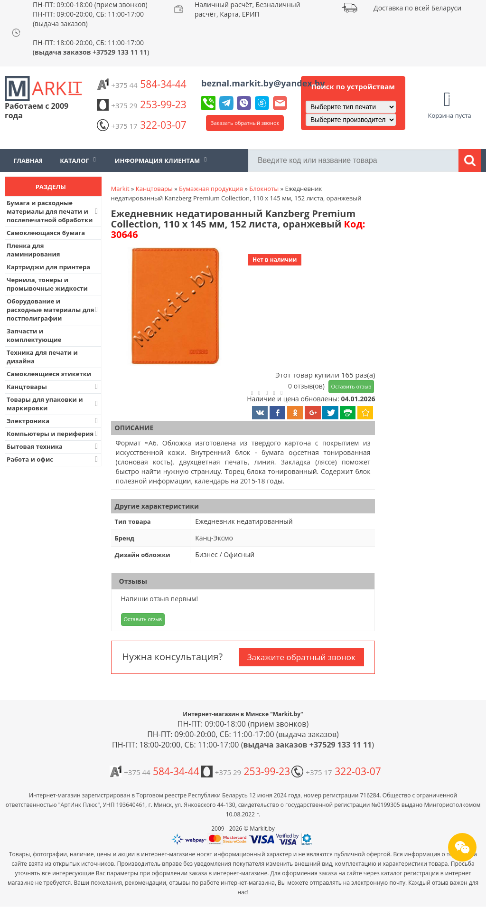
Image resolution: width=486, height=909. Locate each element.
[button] (174, 307)
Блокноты (264, 188)
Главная (28, 160)
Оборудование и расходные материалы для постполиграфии (53, 309)
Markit (120, 188)
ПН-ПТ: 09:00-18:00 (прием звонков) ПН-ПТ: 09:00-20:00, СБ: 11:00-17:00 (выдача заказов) (90, 14)
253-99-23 (141, 104)
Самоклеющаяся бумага (46, 232)
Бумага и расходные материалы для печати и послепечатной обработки (53, 211)
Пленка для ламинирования (33, 249)
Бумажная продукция (211, 188)
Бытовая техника (53, 446)
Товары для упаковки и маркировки (53, 403)
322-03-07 (141, 125)
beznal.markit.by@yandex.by (263, 83)
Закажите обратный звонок (301, 657)
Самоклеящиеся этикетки (49, 373)
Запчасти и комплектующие (34, 335)
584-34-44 (141, 84)
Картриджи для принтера (48, 267)
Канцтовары (53, 386)
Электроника (53, 421)
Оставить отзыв (351, 386)
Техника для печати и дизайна (42, 356)
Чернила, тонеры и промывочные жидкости (47, 284)
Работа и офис (53, 459)
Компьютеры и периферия (53, 433)
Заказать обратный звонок (245, 122)
